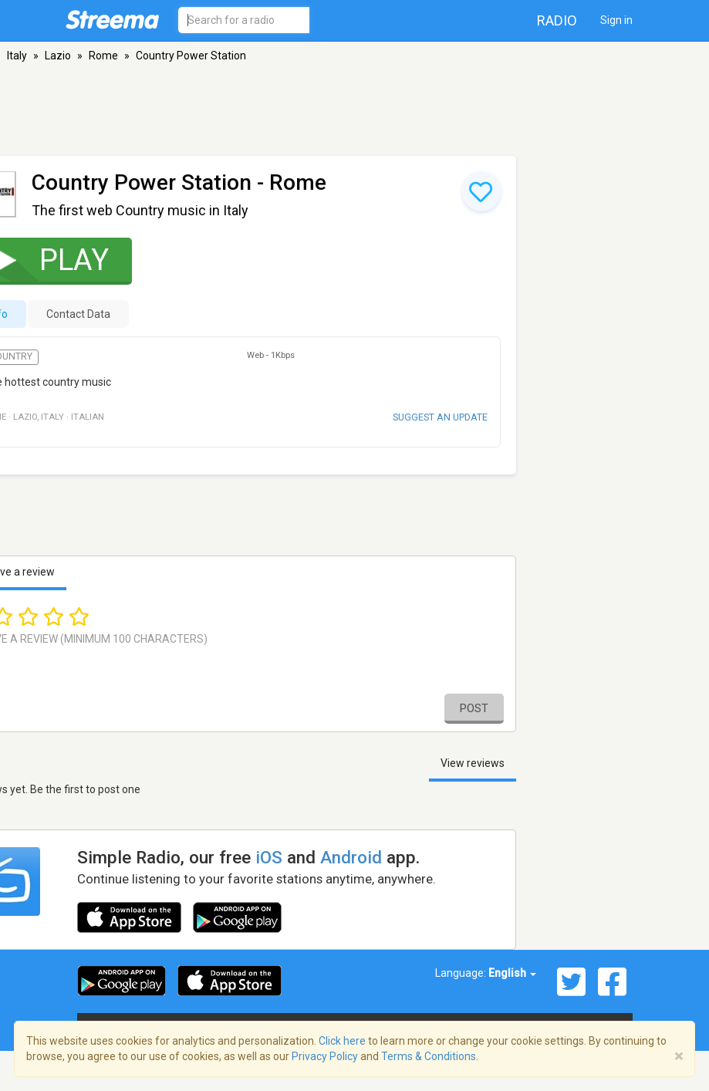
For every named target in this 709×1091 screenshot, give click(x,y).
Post (474, 708)
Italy (17, 55)
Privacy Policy (325, 1056)
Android (351, 857)
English (512, 973)
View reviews (473, 763)
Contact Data (78, 314)
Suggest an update (440, 417)
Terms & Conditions (428, 1056)
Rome (103, 55)
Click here (342, 1041)
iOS (268, 857)
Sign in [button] (616, 20)
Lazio (58, 55)
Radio (557, 20)
